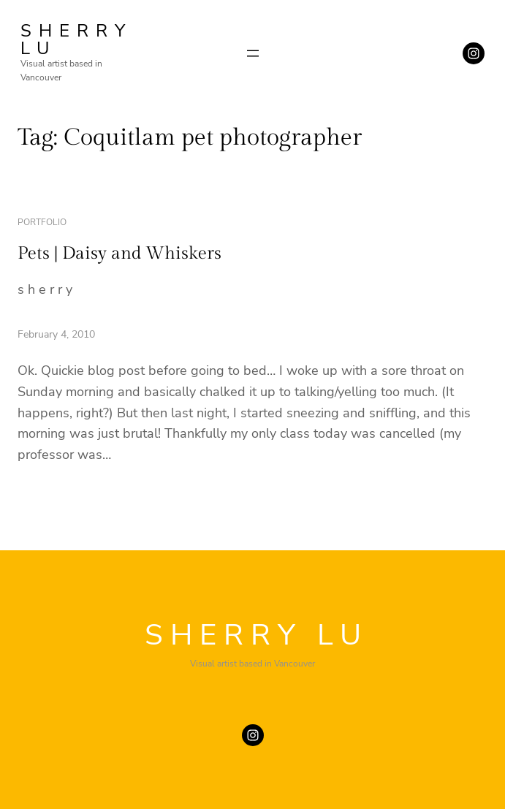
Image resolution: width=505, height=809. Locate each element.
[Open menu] (253, 53)
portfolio (42, 222)
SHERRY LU (76, 39)
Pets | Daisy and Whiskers (119, 253)
